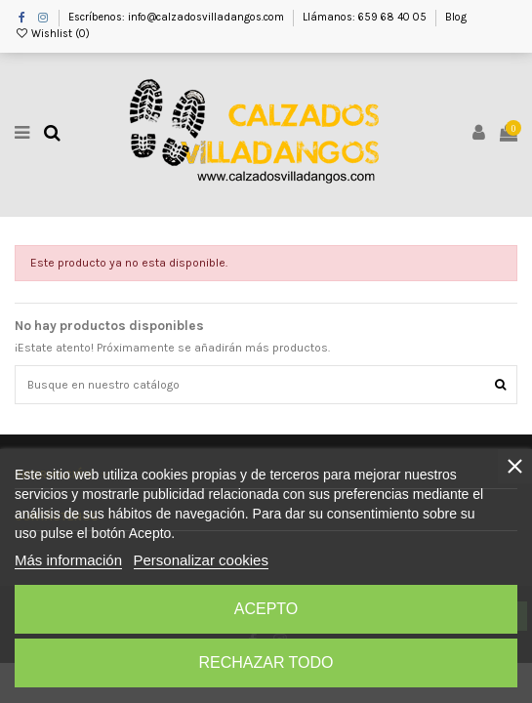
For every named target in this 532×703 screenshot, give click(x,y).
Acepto (266, 608)
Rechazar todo (265, 662)
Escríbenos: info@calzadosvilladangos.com (177, 17)
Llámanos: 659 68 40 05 (366, 17)
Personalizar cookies (201, 560)
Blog (456, 17)
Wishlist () (52, 33)
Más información (68, 560)
